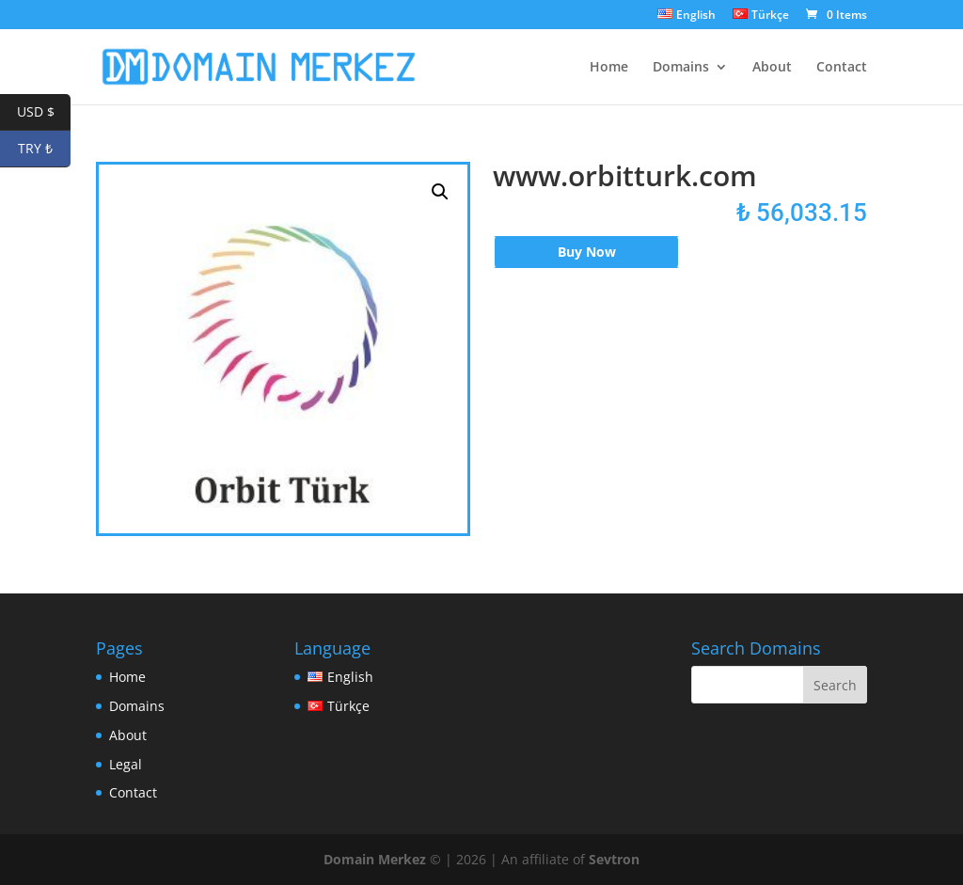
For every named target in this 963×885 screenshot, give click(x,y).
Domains (681, 67)
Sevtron (614, 859)
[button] (440, 192)
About (772, 67)
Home (609, 67)
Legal (125, 764)
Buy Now (587, 252)
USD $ (44, 112)
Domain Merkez (375, 859)
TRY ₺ (44, 149)
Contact (841, 67)
